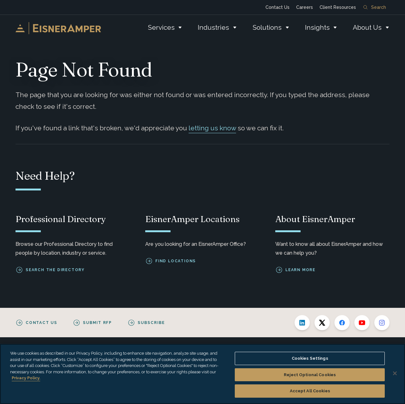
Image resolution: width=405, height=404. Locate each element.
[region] (202, 374)
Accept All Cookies (310, 390)
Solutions (267, 27)
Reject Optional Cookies (310, 374)
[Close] (395, 373)
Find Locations (175, 261)
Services (161, 27)
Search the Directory (55, 270)
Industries (213, 27)
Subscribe (151, 322)
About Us (367, 27)
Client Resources (338, 7)
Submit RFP (97, 322)
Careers (304, 7)
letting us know (212, 128)
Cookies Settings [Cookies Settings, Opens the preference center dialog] (310, 358)
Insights (317, 27)
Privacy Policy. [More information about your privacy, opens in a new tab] (26, 378)
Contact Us (277, 7)
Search (374, 7)
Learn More (300, 270)
